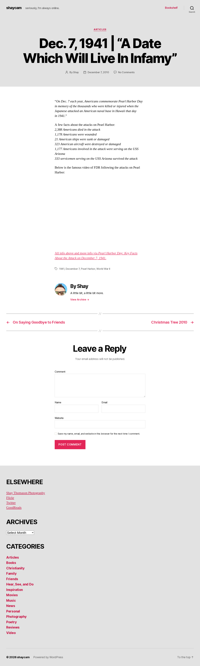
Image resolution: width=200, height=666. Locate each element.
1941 (61, 268)
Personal (13, 611)
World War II (103, 268)
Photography (16, 617)
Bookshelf (171, 7)
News (10, 606)
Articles (100, 29)
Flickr (10, 498)
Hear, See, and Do (19, 584)
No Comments (126, 72)
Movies (12, 595)
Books (11, 563)
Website (59, 418)
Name (58, 402)
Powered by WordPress (48, 657)
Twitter (11, 503)
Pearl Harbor (88, 268)
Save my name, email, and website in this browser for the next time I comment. (99, 433)
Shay (76, 72)
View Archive (79, 299)
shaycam (14, 8)
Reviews (13, 627)
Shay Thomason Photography (25, 493)
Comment (60, 371)
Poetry (11, 622)
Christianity (15, 568)
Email (104, 402)
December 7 (73, 268)
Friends (12, 579)
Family (11, 573)
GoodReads (14, 508)
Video (11, 633)
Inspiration (14, 590)
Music (11, 600)
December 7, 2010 (98, 72)
